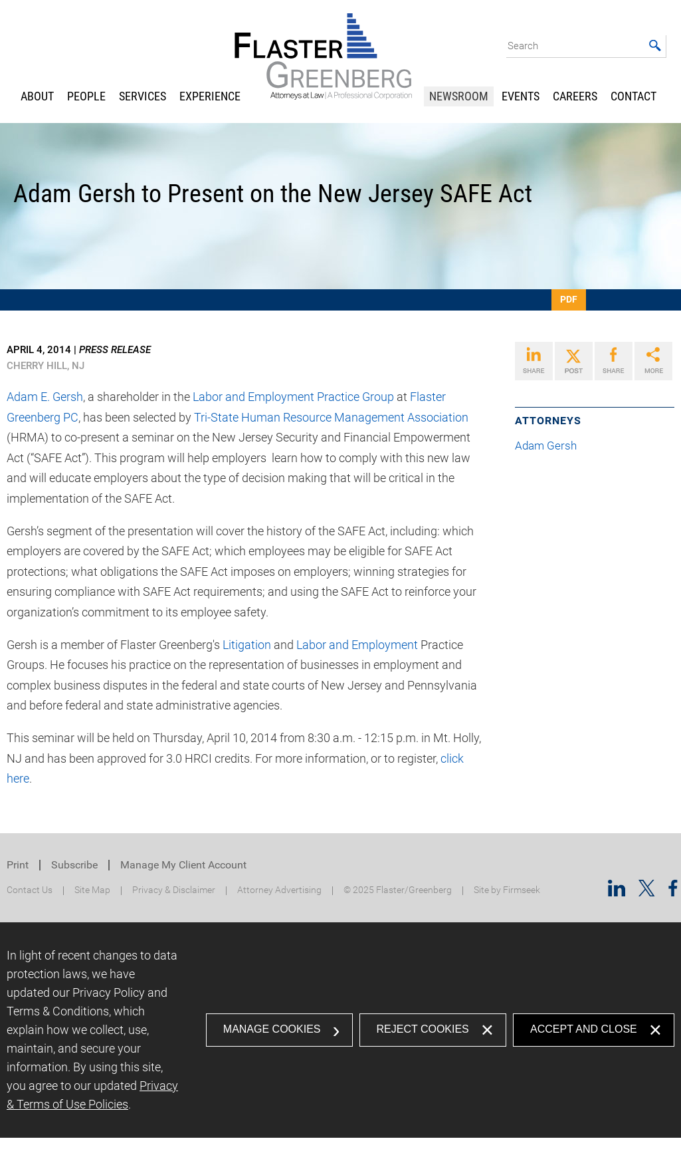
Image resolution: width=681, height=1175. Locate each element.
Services (142, 96)
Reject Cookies (423, 1029)
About (37, 96)
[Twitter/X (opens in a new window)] (646, 892)
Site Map (92, 890)
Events (520, 96)
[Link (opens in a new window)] (534, 361)
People (86, 96)
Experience (210, 96)
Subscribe (74, 864)
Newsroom (458, 96)
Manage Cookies (272, 1029)
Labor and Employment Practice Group (293, 397)
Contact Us (29, 890)
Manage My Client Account (183, 864)
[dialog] (340, 1030)
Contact (633, 96)
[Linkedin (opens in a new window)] (616, 892)
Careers (575, 96)
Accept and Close (583, 1029)
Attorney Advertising (279, 890)
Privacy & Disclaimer (173, 890)
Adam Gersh (551, 446)
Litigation (247, 645)
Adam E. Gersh (45, 397)
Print (18, 864)
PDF (568, 299)
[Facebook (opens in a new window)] (673, 892)
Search (523, 46)
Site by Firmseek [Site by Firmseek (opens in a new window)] (507, 890)
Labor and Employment (357, 645)
